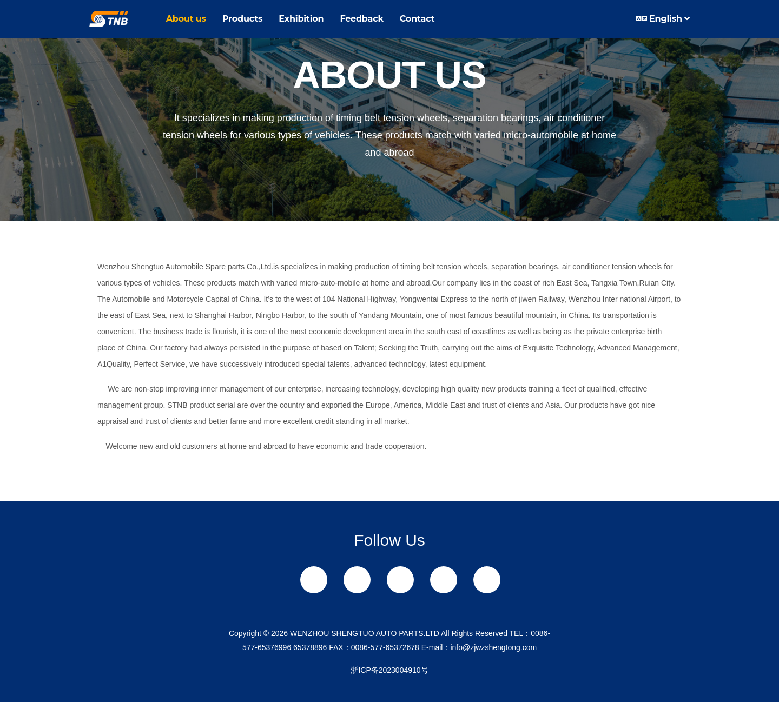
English (663, 19)
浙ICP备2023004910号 (389, 670)
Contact (417, 19)
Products (242, 19)
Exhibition (301, 19)
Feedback (361, 19)
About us (186, 19)
